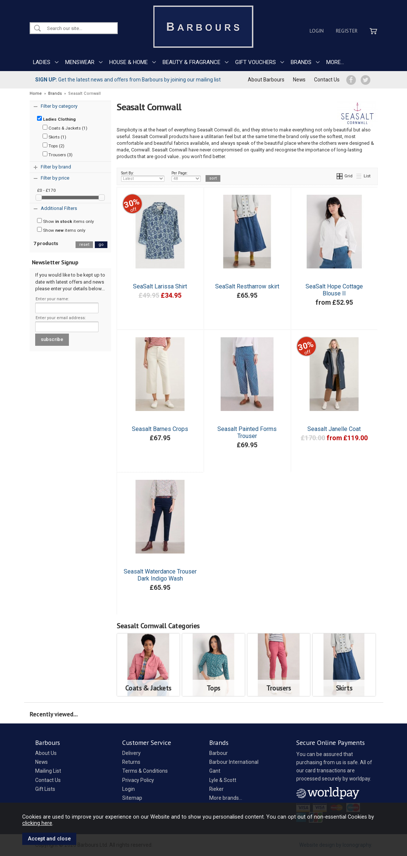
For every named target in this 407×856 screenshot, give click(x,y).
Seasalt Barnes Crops (160, 428)
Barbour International (233, 762)
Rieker (216, 789)
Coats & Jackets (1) (65, 128)
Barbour (218, 753)
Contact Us (327, 80)
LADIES (41, 62)
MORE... (335, 62)
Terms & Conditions (145, 771)
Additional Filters (59, 208)
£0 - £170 (46, 190)
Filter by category (59, 106)
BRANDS (301, 62)
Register (346, 30)
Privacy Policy (138, 780)
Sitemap (132, 798)
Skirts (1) (54, 137)
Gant (214, 771)
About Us (46, 753)
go (101, 244)
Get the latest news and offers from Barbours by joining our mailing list (128, 80)
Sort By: (143, 176)
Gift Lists (45, 789)
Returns (131, 762)
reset (84, 244)
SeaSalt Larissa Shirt (160, 286)
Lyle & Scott (222, 780)
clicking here (37, 823)
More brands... (225, 798)
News (299, 80)
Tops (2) (53, 145)
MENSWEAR (79, 62)
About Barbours (266, 80)
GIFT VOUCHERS (255, 62)
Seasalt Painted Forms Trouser (247, 432)
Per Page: (186, 176)
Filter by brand (56, 167)
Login (317, 30)
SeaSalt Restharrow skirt (247, 286)
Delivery (131, 753)
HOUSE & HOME (128, 62)
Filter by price (55, 178)
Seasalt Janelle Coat (334, 428)
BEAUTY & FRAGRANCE (191, 62)
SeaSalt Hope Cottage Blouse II (334, 290)
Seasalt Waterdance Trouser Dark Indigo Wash (160, 575)
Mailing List (48, 771)
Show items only (65, 221)
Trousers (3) (58, 154)
